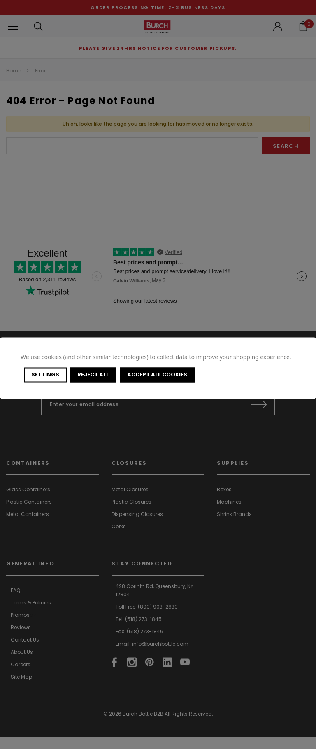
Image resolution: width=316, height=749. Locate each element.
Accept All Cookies (157, 374)
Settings (45, 374)
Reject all (93, 374)
